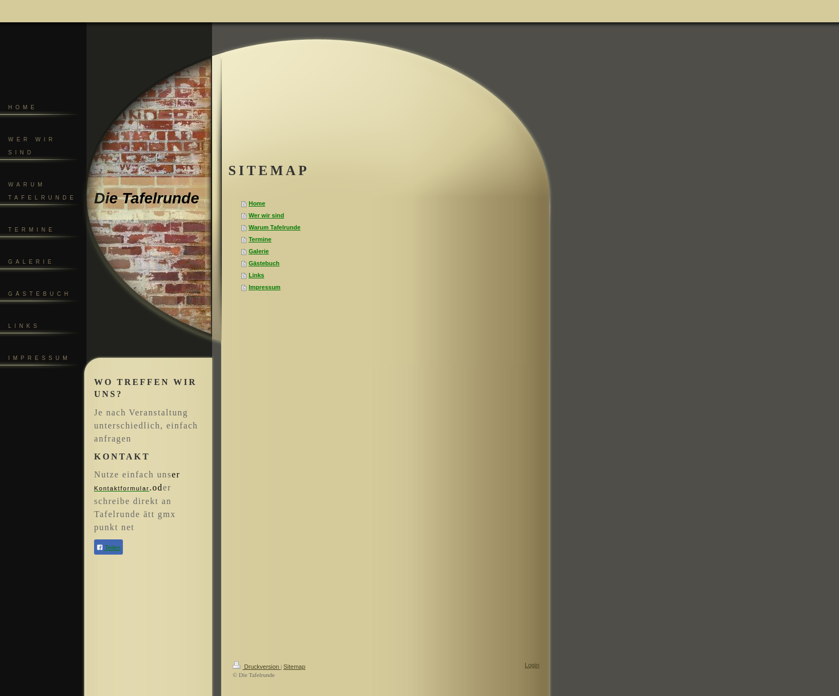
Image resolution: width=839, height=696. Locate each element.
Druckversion (257, 666)
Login (532, 665)
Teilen (108, 547)
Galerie (258, 251)
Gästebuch (263, 263)
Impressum (264, 287)
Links (256, 275)
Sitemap (294, 666)
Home (256, 203)
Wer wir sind (266, 215)
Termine (259, 239)
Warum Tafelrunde (274, 227)
